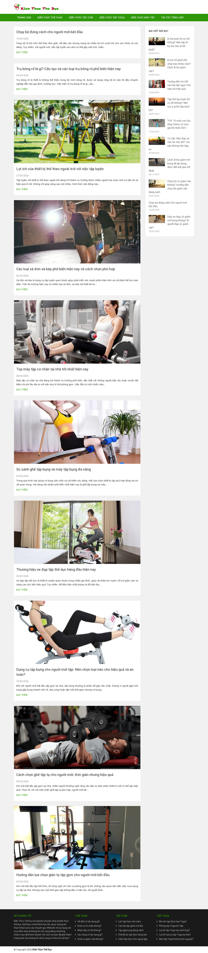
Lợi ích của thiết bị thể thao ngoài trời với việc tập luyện (60, 169)
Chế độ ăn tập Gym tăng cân (132, 934)
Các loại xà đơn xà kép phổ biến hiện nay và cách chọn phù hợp (65, 269)
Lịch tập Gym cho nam (129, 921)
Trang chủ (24, 17)
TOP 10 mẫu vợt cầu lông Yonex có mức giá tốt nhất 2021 (178, 124)
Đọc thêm (21, 52)
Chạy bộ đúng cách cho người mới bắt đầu (49, 32)
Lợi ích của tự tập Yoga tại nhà (174, 934)
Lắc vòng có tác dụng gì (89, 934)
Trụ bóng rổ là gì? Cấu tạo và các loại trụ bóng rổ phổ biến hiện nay (68, 69)
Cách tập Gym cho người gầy (132, 939)
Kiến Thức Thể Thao (50, 17)
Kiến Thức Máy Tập (143, 17)
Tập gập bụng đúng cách (130, 930)
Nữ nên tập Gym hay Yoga (172, 921)
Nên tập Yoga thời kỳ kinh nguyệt (175, 939)
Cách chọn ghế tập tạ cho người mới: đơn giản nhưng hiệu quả (64, 775)
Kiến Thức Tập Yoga (112, 17)
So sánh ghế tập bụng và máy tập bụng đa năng (53, 469)
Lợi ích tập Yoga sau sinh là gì (174, 930)
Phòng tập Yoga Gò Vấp (171, 926)
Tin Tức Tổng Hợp (172, 17)
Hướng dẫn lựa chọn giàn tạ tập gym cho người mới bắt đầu (63, 875)
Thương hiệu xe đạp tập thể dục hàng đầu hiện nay (56, 569)
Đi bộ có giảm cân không (90, 939)
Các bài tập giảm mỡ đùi (130, 926)
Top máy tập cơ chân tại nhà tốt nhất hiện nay (52, 369)
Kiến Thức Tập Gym (81, 17)
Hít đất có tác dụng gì (88, 921)
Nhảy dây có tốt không (89, 930)
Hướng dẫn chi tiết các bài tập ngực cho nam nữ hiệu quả (179, 85)
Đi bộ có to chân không (89, 926)
